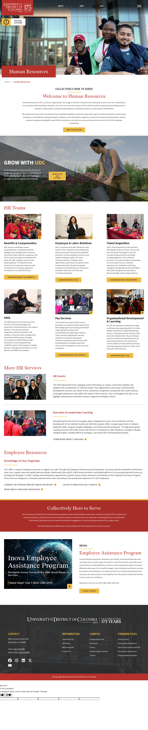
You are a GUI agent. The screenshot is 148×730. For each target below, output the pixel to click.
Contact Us (66, 651)
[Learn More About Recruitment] (125, 226)
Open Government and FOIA (129, 647)
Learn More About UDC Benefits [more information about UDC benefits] (21, 277)
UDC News (66, 643)
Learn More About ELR (68, 279)
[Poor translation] (8, 695)
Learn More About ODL (120, 355)
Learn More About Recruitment (124, 279)
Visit (102, 6)
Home (7, 81)
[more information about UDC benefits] (22, 226)
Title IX (92, 655)
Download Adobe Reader (127, 655)
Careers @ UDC (68, 639)
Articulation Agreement (127, 651)
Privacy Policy (123, 639)
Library (92, 647)
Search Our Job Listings (57, 176)
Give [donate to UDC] (82, 6)
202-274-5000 (19, 648)
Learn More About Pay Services (72, 354)
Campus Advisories (97, 639)
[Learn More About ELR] (74, 226)
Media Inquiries (68, 647)
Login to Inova (89, 590)
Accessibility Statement (127, 643)
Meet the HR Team (74, 130)
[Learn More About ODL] (125, 301)
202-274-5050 (24, 652)
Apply (60, 6)
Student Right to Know (99, 651)
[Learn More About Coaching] (69, 439)
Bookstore (94, 643)
